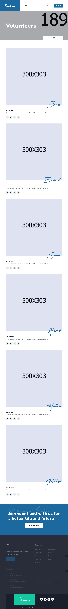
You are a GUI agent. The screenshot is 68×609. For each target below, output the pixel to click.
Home (48, 38)
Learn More (34, 525)
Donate (58, 5)
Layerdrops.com (41, 608)
